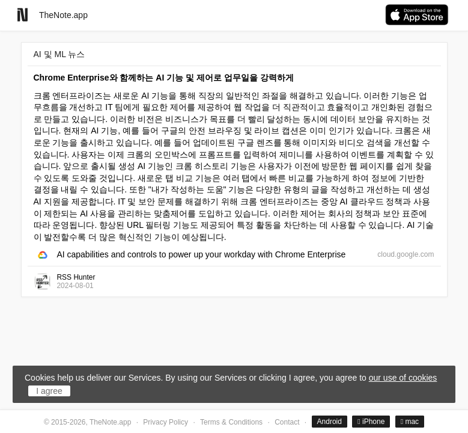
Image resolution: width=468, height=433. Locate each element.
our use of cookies (403, 377)
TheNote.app (63, 15)
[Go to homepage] (22, 14)
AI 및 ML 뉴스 (59, 54)
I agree (49, 391)
